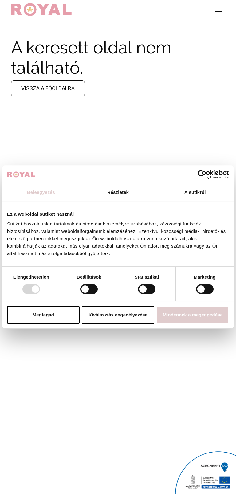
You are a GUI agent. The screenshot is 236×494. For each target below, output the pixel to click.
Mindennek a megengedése (193, 314)
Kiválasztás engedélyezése (118, 314)
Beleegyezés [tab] (41, 192)
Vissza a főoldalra (48, 88)
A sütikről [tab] (195, 192)
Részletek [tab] (118, 192)
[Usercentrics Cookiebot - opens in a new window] (202, 174)
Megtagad (43, 314)
